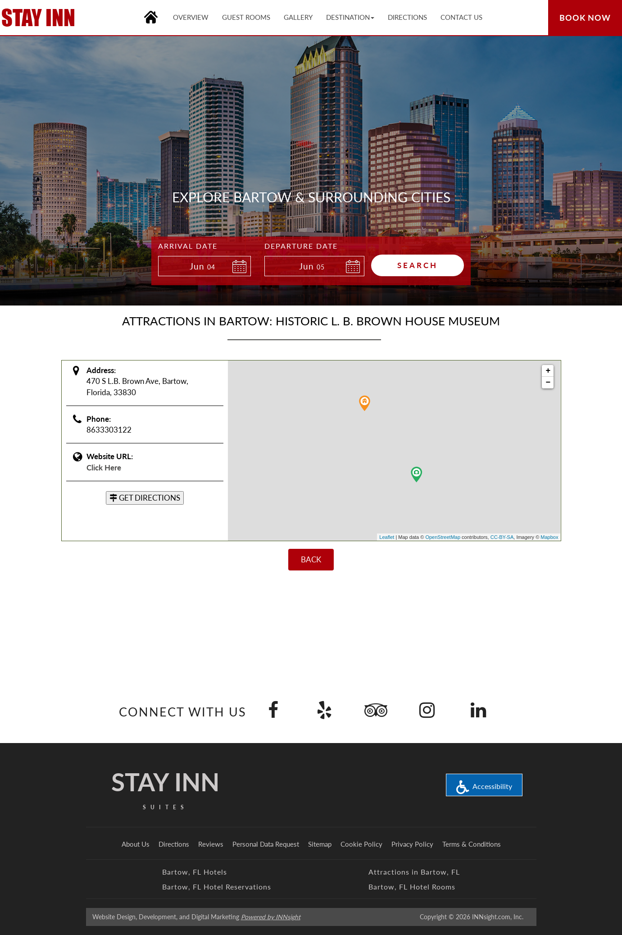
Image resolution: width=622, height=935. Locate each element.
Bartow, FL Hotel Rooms (411, 886)
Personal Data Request (265, 844)
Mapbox (549, 537)
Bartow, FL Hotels (194, 871)
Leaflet (386, 537)
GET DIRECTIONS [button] (144, 497)
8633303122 (109, 429)
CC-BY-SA (502, 537)
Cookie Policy (361, 844)
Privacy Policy (412, 844)
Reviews (210, 844)
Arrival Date (188, 246)
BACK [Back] (311, 559)
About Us (136, 844)
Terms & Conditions (471, 844)
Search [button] (417, 265)
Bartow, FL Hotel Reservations (216, 886)
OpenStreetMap (442, 537)
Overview (191, 17)
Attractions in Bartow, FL (414, 871)
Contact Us (461, 17)
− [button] (548, 382)
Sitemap (319, 844)
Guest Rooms (246, 17)
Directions (174, 844)
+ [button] (548, 370)
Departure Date (301, 246)
